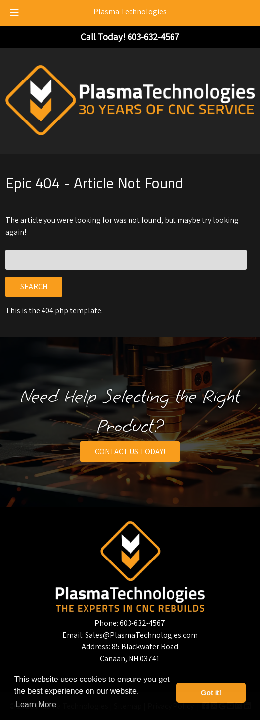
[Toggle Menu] (14, 13)
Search (33, 286)
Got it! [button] (211, 693)
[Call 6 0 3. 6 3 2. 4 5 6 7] (153, 36)
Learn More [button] (36, 704)
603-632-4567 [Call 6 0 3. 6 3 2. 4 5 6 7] (142, 623)
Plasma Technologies (130, 11)
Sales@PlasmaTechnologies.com (141, 635)
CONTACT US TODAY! (130, 451)
